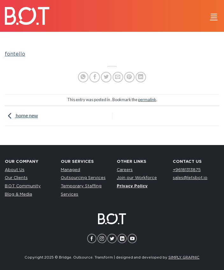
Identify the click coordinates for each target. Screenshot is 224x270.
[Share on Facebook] (94, 77)
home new (21, 115)
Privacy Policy (132, 186)
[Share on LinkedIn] (141, 77)
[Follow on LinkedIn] (122, 238)
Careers (125, 170)
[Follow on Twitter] (111, 238)
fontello (15, 54)
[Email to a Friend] (118, 77)
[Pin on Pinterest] (129, 77)
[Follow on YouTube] (132, 238)
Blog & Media (18, 194)
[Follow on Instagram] (102, 238)
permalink (147, 99)
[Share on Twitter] (106, 77)
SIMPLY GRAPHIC (184, 257)
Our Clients (16, 178)
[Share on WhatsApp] (83, 77)
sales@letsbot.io (190, 178)
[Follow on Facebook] (91, 238)
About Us (14, 170)
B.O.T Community (23, 186)
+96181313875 (187, 170)
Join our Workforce (137, 178)
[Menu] (213, 15)
